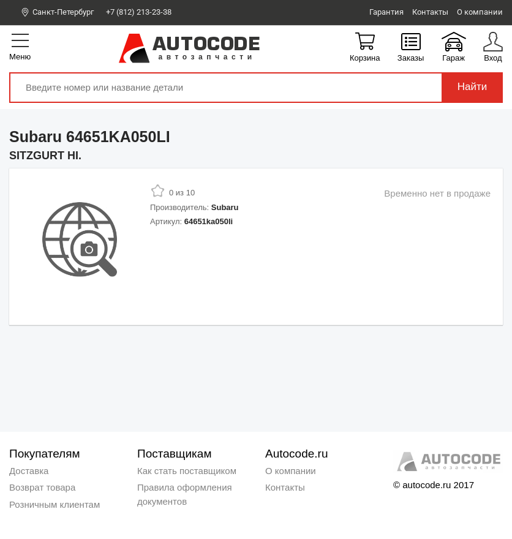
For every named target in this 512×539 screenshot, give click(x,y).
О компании (290, 471)
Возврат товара (42, 487)
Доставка (28, 471)
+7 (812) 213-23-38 (139, 12)
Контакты (285, 487)
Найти (472, 86)
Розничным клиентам (54, 504)
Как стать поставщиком (186, 471)
